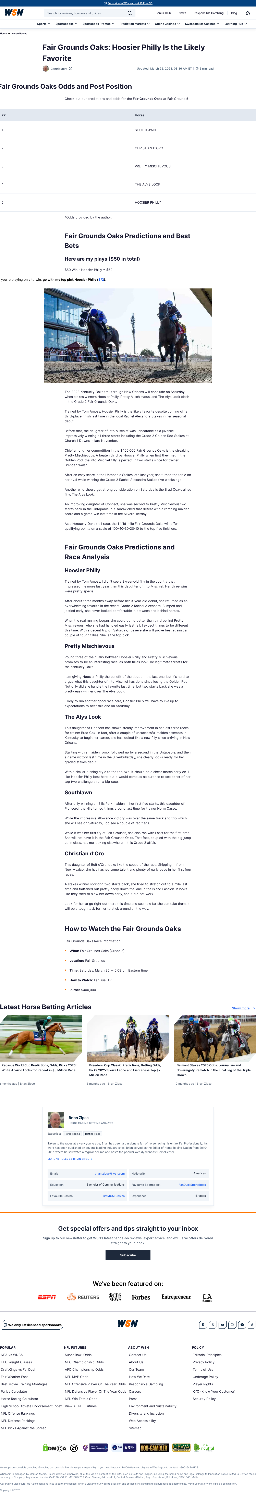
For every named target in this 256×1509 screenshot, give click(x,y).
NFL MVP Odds (76, 1381)
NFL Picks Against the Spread (24, 1432)
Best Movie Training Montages (24, 1388)
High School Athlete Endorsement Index (31, 1410)
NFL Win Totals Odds (81, 1403)
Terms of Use (203, 1373)
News (182, 13)
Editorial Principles (207, 1359)
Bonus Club (163, 13)
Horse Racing (19, 33)
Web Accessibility (142, 1425)
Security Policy (204, 1403)
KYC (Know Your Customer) (214, 1395)
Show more (244, 1008)
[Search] (129, 13)
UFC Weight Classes (16, 1366)
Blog (234, 13)
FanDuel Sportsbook (192, 1188)
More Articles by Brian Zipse (70, 1162)
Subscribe (128, 1259)
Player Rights (203, 1388)
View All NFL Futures (81, 1410)
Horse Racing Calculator (19, 1403)
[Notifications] (248, 13)
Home (3, 33)
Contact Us (137, 1359)
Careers (135, 1395)
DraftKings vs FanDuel (18, 1373)
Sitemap (135, 1432)
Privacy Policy (204, 1366)
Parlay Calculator (14, 1395)
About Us (136, 1366)
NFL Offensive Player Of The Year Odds (95, 1388)
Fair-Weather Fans (14, 1381)
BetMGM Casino (114, 1199)
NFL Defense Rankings (18, 1425)
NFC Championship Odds (84, 1366)
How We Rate (139, 1381)
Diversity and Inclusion (146, 1417)
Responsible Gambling (209, 13)
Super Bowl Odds (78, 1359)
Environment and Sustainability (152, 1410)
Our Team (136, 1373)
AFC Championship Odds (84, 1373)
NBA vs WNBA (12, 1359)
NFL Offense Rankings (18, 1417)
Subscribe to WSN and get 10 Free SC (130, 3)
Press (133, 1403)
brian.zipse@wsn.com (110, 1177)
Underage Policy (205, 1381)
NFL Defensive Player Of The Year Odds (95, 1395)
